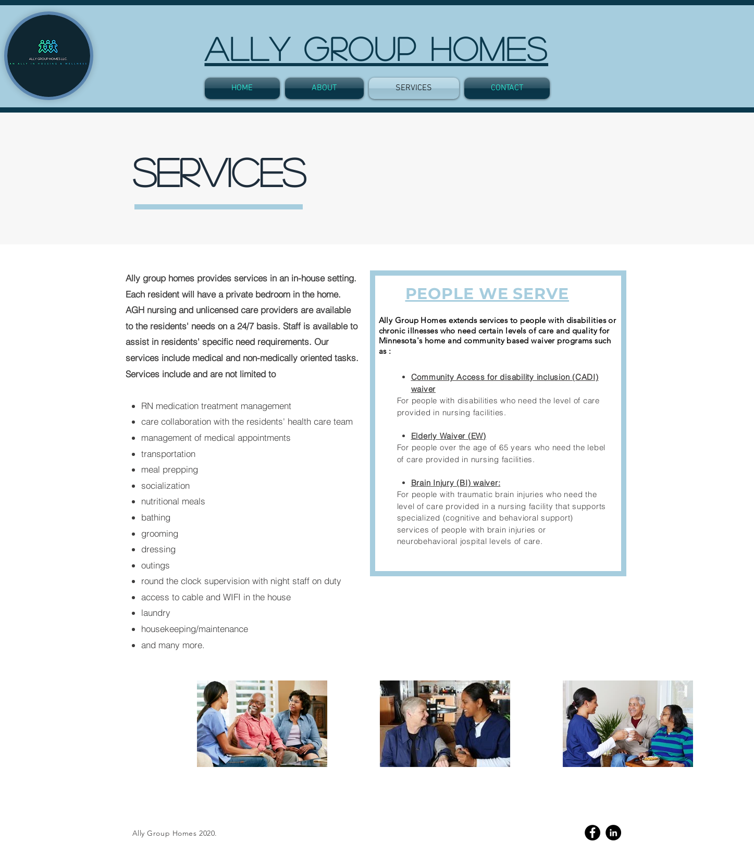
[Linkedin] (613, 832)
